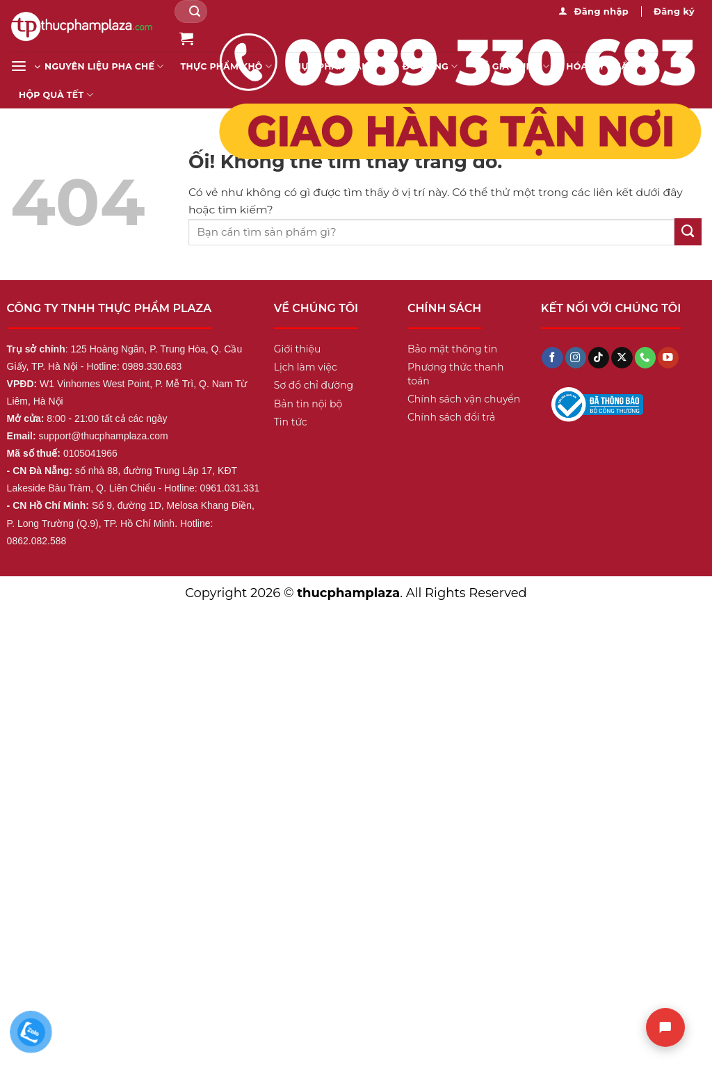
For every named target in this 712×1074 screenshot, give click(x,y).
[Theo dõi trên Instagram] (575, 357)
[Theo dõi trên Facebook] (552, 357)
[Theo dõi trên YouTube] (668, 357)
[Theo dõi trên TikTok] (598, 357)
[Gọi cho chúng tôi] (645, 357)
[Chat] (665, 1027)
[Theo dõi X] (621, 357)
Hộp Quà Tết (56, 94)
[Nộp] (195, 11)
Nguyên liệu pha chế (104, 66)
